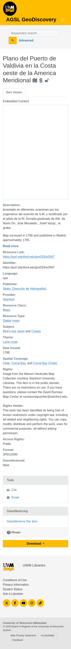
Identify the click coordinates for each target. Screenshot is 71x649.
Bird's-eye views (14, 331)
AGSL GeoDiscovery (9, 10)
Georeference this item (22, 521)
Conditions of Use (15, 580)
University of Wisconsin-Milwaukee (25, 622)
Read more (11, 246)
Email (15, 497)
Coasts (36, 331)
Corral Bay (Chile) (45, 363)
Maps (6, 310)
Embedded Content (16, 101)
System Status (12, 589)
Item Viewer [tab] (14, 92)
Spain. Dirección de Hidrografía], (25, 288)
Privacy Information (16, 584)
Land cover (10, 342)
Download (34, 543)
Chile (6, 363)
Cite (14, 489)
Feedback (17, 640)
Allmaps (14, 532)
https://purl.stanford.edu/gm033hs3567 (29, 256)
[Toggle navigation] (62, 19)
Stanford (8, 299)
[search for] (34, 33)
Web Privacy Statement (23, 635)
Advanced (26, 40)
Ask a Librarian (13, 593)
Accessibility (47, 635)
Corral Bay (18, 363)
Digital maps (11, 320)
